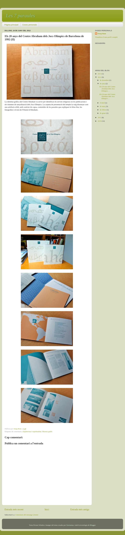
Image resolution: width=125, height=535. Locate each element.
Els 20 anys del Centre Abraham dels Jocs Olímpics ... (107, 89)
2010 (100, 121)
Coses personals (29, 25)
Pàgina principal (11, 25)
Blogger (93, 525)
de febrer (103, 110)
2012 (100, 77)
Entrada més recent (14, 509)
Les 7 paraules (20, 15)
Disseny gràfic (47, 432)
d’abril (102, 103)
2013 (100, 74)
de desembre (104, 80)
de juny (103, 84)
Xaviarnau (70, 525)
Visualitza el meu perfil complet (106, 37)
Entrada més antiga (79, 509)
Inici (47, 509)
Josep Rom (102, 34)
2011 (100, 117)
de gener (103, 113)
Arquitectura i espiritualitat (31, 432)
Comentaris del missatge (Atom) (26, 515)
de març (103, 106)
